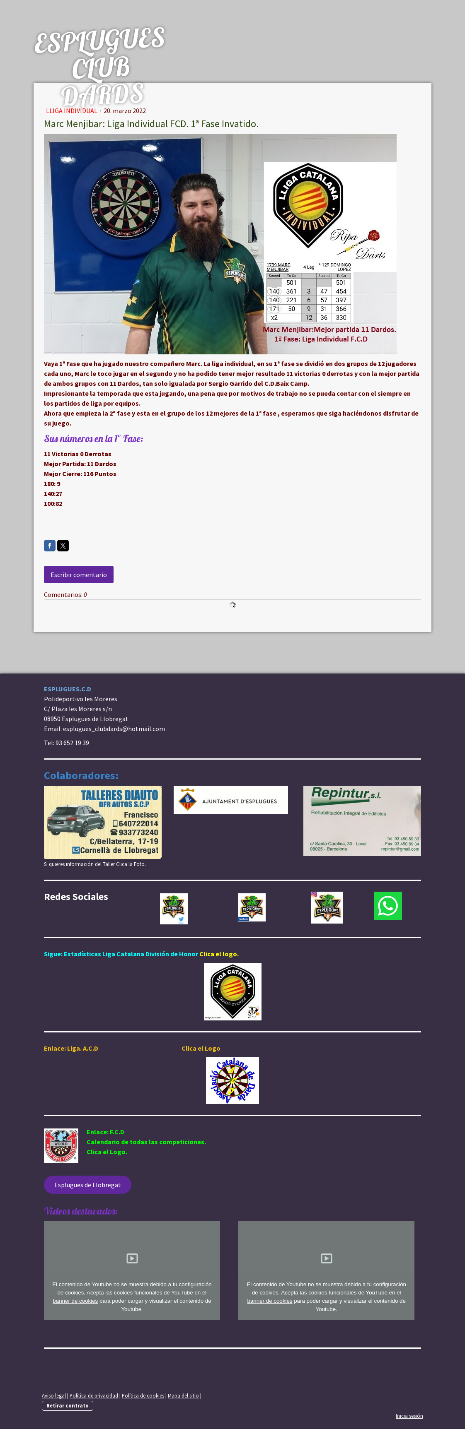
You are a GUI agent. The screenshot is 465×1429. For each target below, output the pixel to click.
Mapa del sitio (183, 1395)
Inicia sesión (409, 1415)
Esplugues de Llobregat (87, 1185)
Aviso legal (54, 1395)
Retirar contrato (67, 1405)
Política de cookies (143, 1395)
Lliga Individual (72, 110)
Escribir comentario (79, 574)
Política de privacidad (94, 1395)
